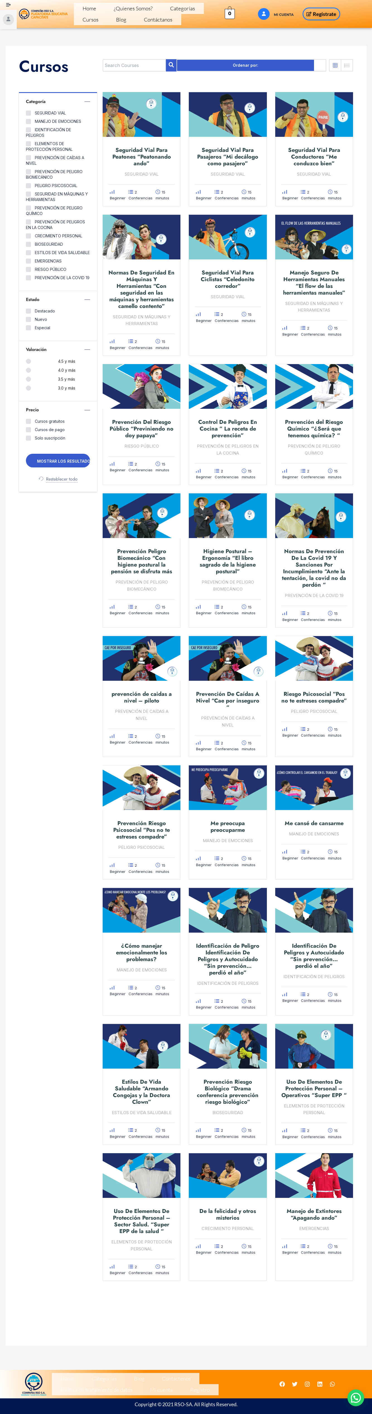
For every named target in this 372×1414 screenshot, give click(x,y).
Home (84, 9)
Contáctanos (90, 22)
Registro (92, 1389)
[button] (355, 1397)
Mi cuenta (66, 1389)
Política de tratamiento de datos (188, 1376)
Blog (198, 9)
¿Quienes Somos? (115, 9)
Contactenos (136, 1376)
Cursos (178, 9)
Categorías (152, 9)
